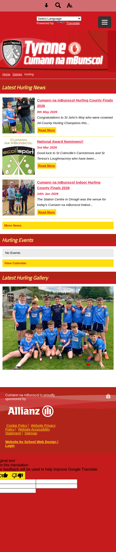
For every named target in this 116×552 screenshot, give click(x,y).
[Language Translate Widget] (59, 18)
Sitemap (31, 433)
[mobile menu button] (104, 22)
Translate (68, 23)
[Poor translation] (17, 475)
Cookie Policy (16, 425)
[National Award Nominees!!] (18, 157)
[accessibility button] (69, 7)
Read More (46, 130)
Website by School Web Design (30, 442)
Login (10, 446)
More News (13, 225)
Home (6, 74)
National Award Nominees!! (60, 141)
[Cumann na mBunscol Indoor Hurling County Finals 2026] (18, 198)
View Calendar (15, 263)
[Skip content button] (46, 7)
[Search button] (58, 7)
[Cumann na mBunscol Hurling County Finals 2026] (18, 115)
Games (17, 74)
